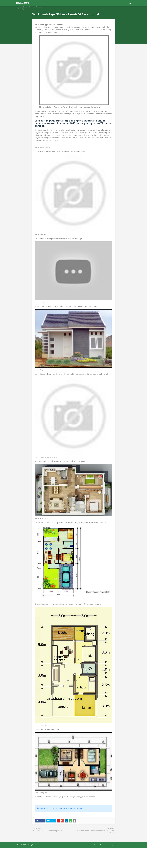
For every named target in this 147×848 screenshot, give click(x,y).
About (95, 845)
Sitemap (110, 845)
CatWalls (24, 845)
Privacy (118, 845)
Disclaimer (126, 845)
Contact (102, 845)
